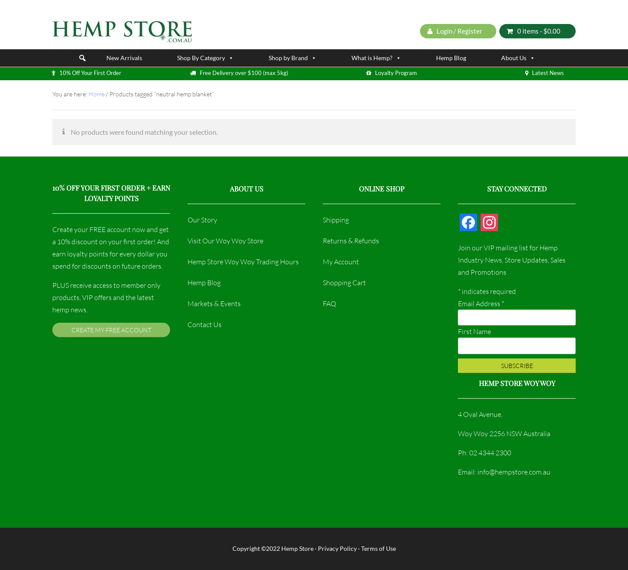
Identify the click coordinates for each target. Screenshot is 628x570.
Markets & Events (214, 303)
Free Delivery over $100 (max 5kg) (244, 72)
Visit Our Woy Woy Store (225, 240)
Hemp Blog (451, 57)
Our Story (202, 219)
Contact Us (205, 324)
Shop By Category (205, 58)
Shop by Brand (293, 58)
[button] (82, 58)
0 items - (533, 31)
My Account (341, 261)
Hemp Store (297, 548)
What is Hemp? (376, 58)
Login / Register (454, 31)
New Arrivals (124, 57)
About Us (518, 58)
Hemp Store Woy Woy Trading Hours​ (243, 261)
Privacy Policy (337, 548)
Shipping (336, 219)
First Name (474, 331)
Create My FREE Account (111, 330)
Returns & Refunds (351, 240)
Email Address (481, 303)
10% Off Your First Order (90, 72)
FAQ (329, 303)
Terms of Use (378, 548)
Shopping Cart (344, 282)
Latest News (548, 72)
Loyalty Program (396, 72)
